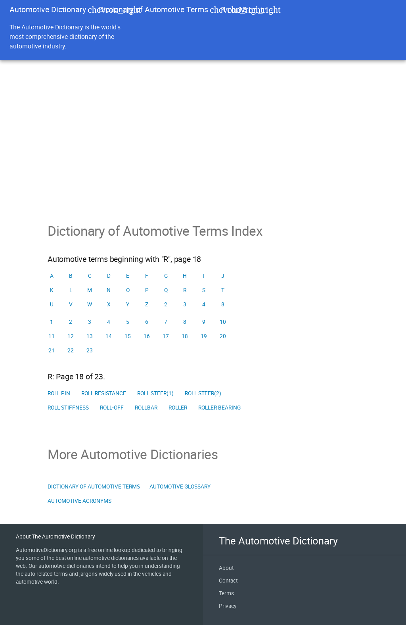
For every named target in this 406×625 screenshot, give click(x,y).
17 (166, 336)
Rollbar (146, 407)
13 (89, 336)
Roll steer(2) (203, 393)
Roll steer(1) (155, 393)
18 (185, 336)
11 (51, 336)
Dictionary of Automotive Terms (153, 9)
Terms (226, 593)
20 (223, 336)
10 (223, 321)
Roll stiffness (68, 407)
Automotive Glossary (180, 486)
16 (147, 336)
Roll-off (112, 407)
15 (127, 336)
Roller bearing (219, 407)
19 (204, 336)
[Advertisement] (203, 163)
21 (51, 350)
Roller (178, 407)
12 (70, 336)
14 (108, 336)
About (226, 567)
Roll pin (59, 393)
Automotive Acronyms (79, 500)
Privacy (227, 606)
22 (70, 350)
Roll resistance (103, 393)
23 (89, 350)
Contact (228, 580)
